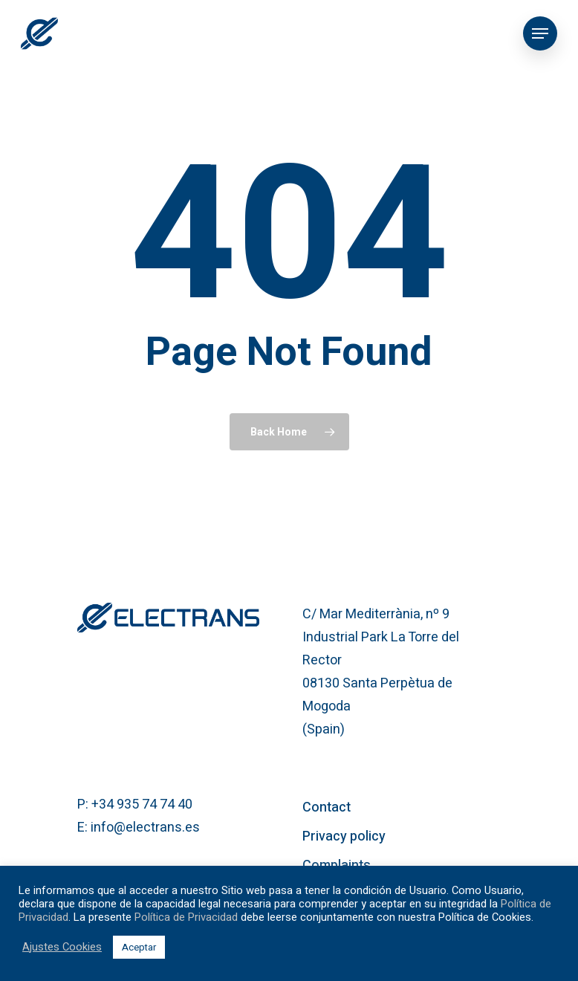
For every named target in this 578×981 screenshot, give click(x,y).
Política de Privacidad (186, 917)
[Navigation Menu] (540, 33)
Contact (326, 807)
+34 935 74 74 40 (141, 804)
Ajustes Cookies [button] (62, 947)
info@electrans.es (145, 828)
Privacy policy (344, 836)
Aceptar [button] (139, 947)
